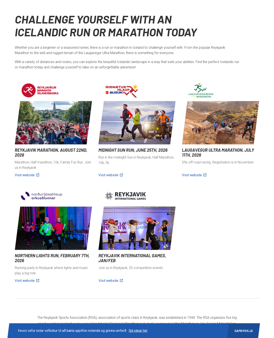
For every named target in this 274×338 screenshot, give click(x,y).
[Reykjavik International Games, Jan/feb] (137, 235)
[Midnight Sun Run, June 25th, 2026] (137, 130)
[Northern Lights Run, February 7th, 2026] (53, 235)
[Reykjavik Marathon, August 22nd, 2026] (53, 130)
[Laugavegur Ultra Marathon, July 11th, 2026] (220, 130)
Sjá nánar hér (138, 331)
